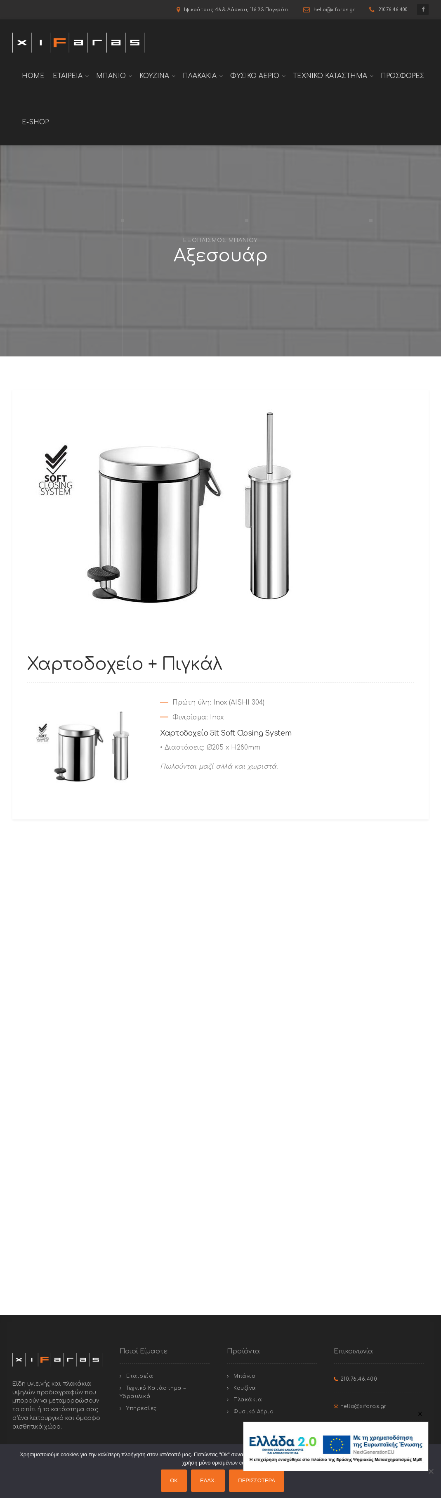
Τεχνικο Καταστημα (330, 76)
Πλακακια (200, 76)
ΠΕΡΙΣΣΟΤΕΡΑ (256, 1480)
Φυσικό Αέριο (253, 1412)
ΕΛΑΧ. (208, 1480)
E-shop (35, 122)
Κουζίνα (244, 1388)
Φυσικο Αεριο (254, 76)
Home (33, 76)
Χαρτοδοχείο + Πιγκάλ (124, 664)
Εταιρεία (139, 1376)
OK (174, 1480)
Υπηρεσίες (141, 1408)
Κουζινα (154, 76)
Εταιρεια (68, 76)
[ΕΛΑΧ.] (431, 1471)
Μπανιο (111, 76)
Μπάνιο (244, 1376)
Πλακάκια (247, 1400)
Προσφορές (402, 76)
